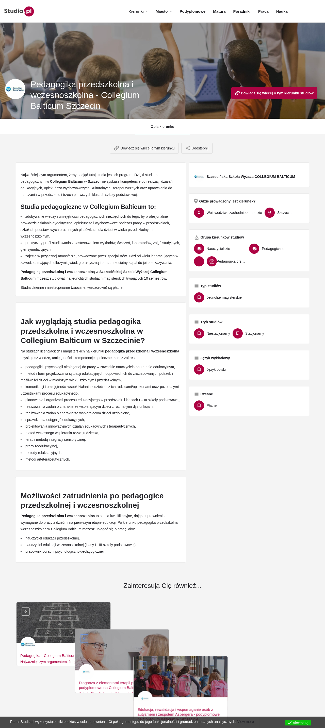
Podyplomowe (193, 11)
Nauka (282, 11)
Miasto (162, 11)
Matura (219, 11)
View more (245, 722)
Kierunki (136, 11)
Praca (263, 11)
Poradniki (241, 11)
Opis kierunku (162, 127)
